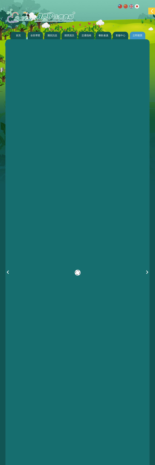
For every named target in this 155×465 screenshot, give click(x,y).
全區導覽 (35, 35)
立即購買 (137, 35)
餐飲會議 (103, 35)
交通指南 (86, 35)
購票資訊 (69, 35)
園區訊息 (52, 35)
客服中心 (120, 35)
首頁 (18, 35)
